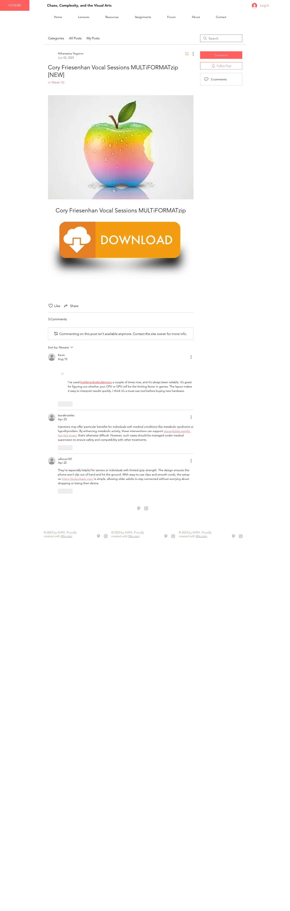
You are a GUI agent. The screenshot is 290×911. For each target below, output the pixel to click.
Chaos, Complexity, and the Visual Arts (79, 5)
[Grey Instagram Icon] (146, 508)
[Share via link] (70, 305)
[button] (116, 17)
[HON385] (14, 5)
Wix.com (66, 536)
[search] (221, 38)
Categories (56, 38)
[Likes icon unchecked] (50, 305)
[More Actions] (191, 53)
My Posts (93, 38)
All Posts (75, 38)
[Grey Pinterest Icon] (138, 508)
